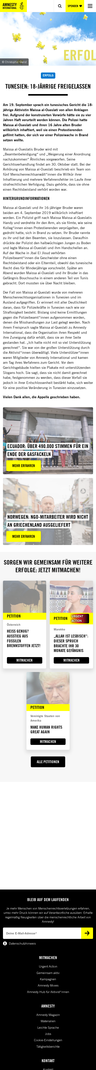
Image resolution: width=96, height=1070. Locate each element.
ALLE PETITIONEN (48, 761)
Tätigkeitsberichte (48, 1046)
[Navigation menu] (90, 6)
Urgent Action (48, 966)
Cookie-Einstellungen (48, 1040)
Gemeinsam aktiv (48, 973)
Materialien (48, 1021)
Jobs (48, 1034)
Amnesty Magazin (48, 1015)
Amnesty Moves (48, 985)
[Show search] (60, 6)
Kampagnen (48, 979)
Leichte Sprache (48, 1027)
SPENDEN (75, 6)
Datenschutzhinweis (19, 943)
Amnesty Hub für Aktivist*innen (48, 992)
